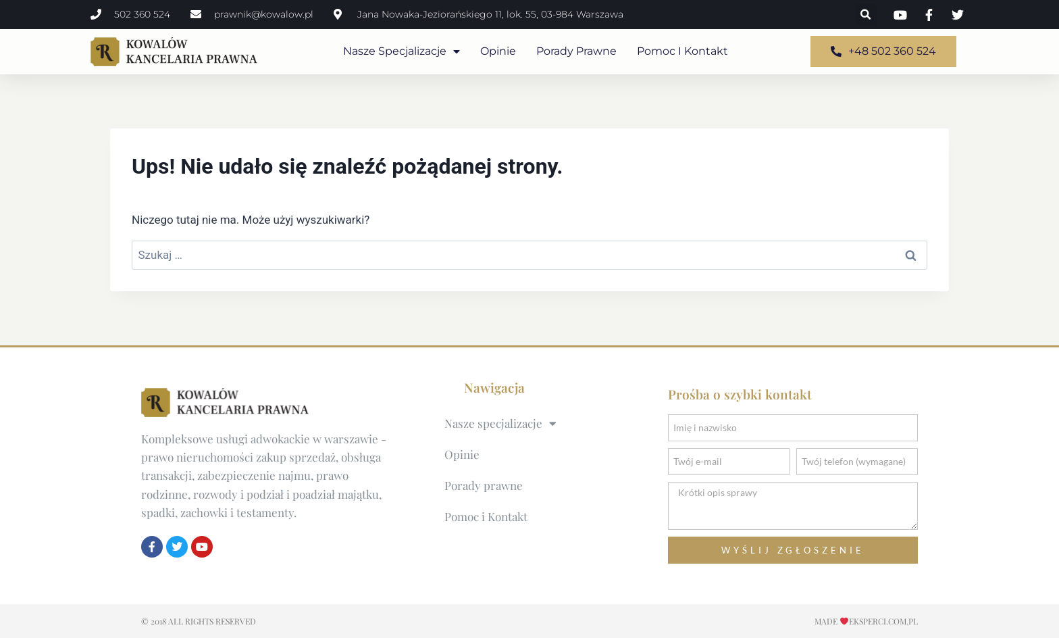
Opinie (498, 51)
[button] (866, 14)
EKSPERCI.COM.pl (883, 621)
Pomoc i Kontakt (682, 51)
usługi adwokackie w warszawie (297, 438)
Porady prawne (576, 51)
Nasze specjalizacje (401, 51)
